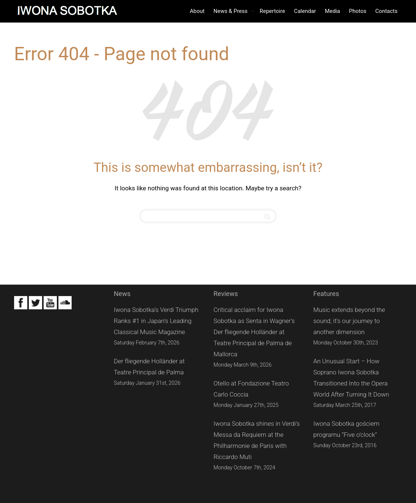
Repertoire (272, 11)
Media (332, 11)
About (197, 11)
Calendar (305, 11)
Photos (357, 11)
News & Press (231, 11)
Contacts (386, 11)
